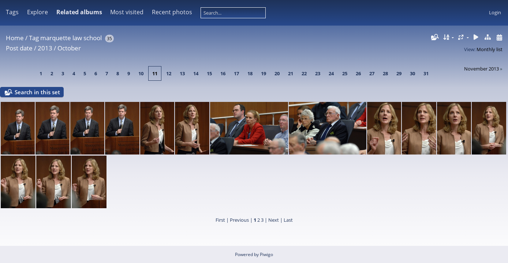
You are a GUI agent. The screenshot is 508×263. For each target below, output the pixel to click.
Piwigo (266, 254)
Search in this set (37, 92)
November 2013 (481, 68)
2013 (45, 48)
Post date (19, 48)
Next (273, 220)
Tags (12, 12)
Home (15, 38)
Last (288, 220)
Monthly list (490, 49)
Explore (37, 12)
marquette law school (71, 38)
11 (154, 73)
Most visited (126, 12)
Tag (34, 38)
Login (495, 12)
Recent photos (172, 12)
